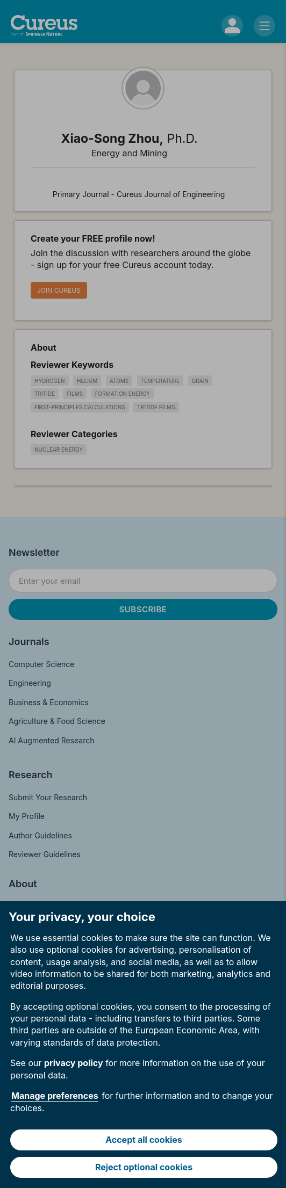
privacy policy (73, 1062)
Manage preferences (54, 1095)
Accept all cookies (143, 1139)
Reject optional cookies (143, 1167)
